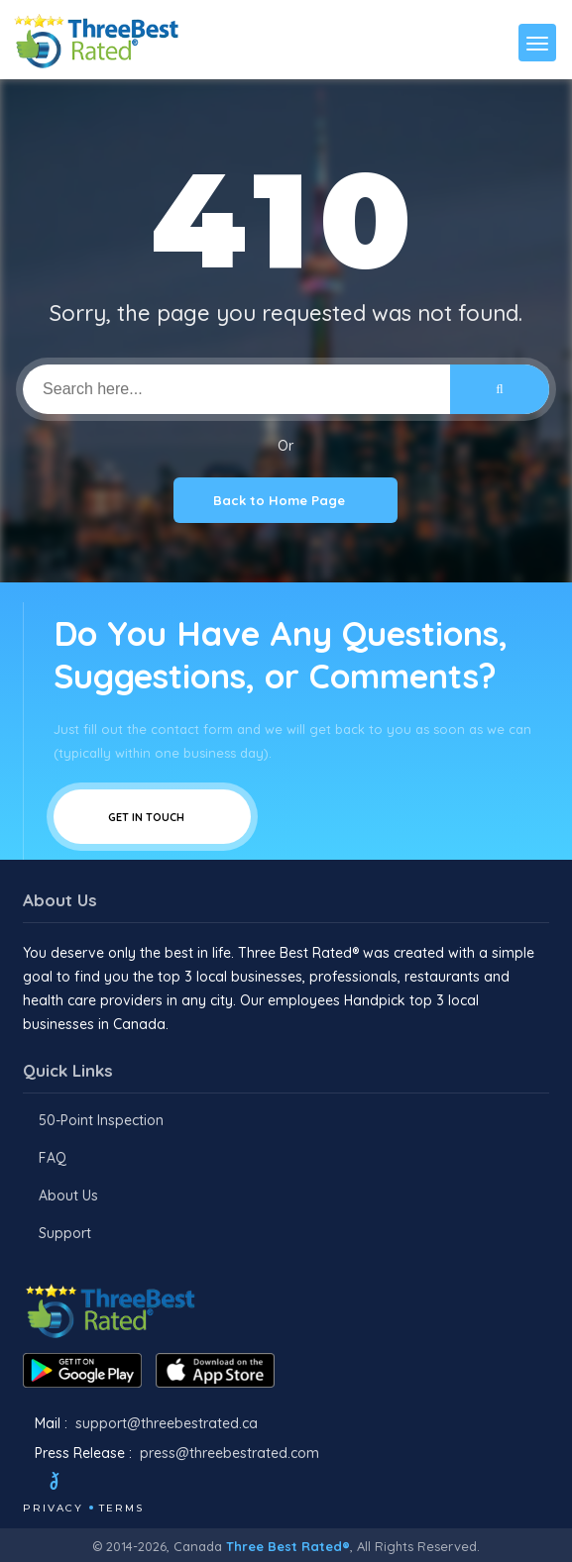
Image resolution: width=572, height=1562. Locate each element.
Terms (121, 1508)
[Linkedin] (174, 1484)
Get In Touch (152, 816)
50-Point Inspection (101, 1120)
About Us (68, 1195)
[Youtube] (148, 1484)
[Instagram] (121, 1484)
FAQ (52, 1158)
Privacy (53, 1508)
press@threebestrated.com (229, 1453)
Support (65, 1233)
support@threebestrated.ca (166, 1423)
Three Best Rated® (288, 1546)
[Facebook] (25, 1484)
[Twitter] (73, 1484)
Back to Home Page (285, 500)
